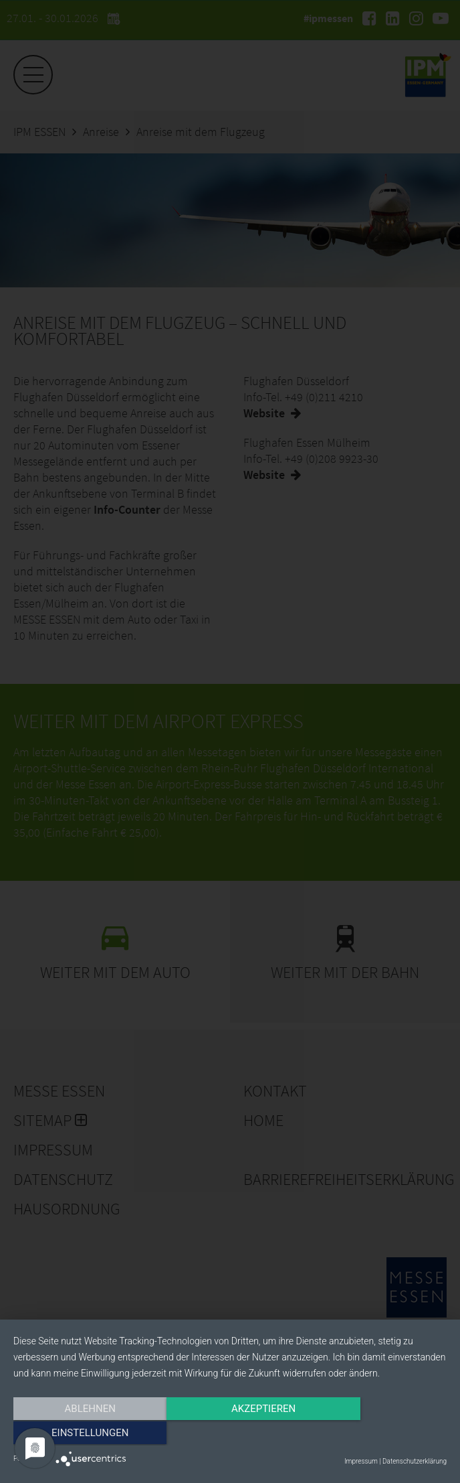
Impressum (361, 1461)
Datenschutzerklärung (414, 1461)
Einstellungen (381, 1434)
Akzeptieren (230, 1434)
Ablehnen (78, 1434)
